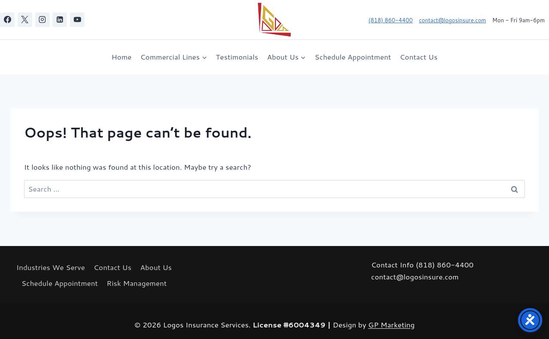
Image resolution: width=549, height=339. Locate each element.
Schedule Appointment (353, 56)
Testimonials (237, 56)
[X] (25, 19)
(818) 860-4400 (390, 20)
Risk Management (137, 283)
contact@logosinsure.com (452, 20)
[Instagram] (42, 19)
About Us (156, 267)
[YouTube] (77, 19)
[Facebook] (7, 19)
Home (122, 56)
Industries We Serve (50, 267)
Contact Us (418, 56)
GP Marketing (391, 324)
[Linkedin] (59, 19)
